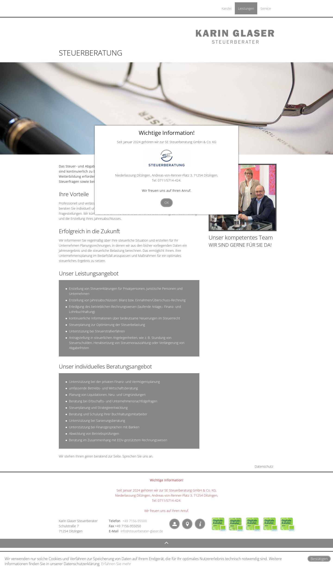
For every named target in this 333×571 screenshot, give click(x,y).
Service (266, 8)
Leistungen (246, 8)
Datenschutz (264, 466)
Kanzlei (227, 8)
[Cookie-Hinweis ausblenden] (319, 559)
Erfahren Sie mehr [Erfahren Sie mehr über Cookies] (116, 563)
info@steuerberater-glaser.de (142, 531)
